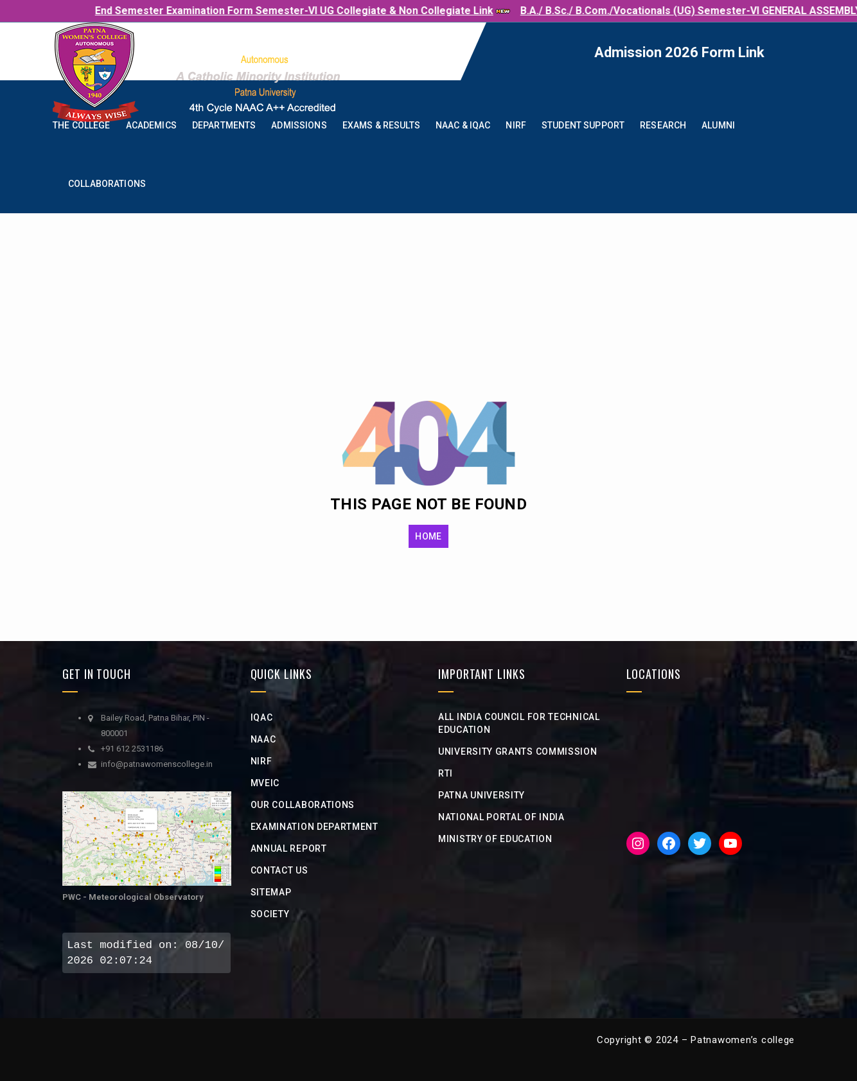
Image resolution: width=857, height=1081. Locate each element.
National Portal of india (501, 817)
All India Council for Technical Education (519, 723)
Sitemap (271, 892)
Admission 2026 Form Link (711, 52)
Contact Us (279, 870)
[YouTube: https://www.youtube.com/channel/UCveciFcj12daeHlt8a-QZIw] (730, 843)
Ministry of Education (495, 839)
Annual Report (289, 848)
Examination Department (314, 827)
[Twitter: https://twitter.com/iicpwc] (699, 843)
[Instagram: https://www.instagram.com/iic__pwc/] (637, 843)
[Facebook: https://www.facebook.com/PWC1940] (668, 843)
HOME (428, 536)
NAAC (263, 739)
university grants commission (517, 751)
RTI (445, 773)
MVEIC (265, 783)
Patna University (481, 795)
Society (270, 914)
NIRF (261, 761)
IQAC (262, 717)
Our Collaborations (303, 805)
